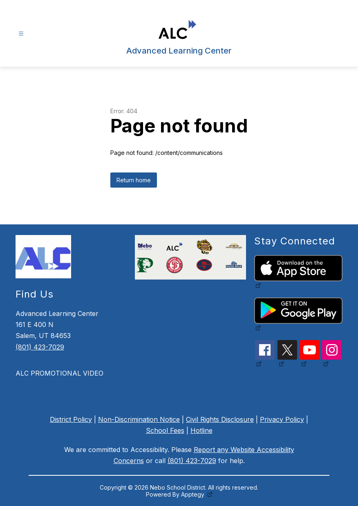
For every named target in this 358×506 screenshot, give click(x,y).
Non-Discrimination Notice (139, 419)
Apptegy (193, 494)
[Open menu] (21, 33)
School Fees (165, 430)
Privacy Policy (282, 419)
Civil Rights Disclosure (220, 419)
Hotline (201, 430)
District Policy (71, 419)
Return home (133, 180)
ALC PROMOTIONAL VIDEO (59, 373)
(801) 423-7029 (40, 347)
